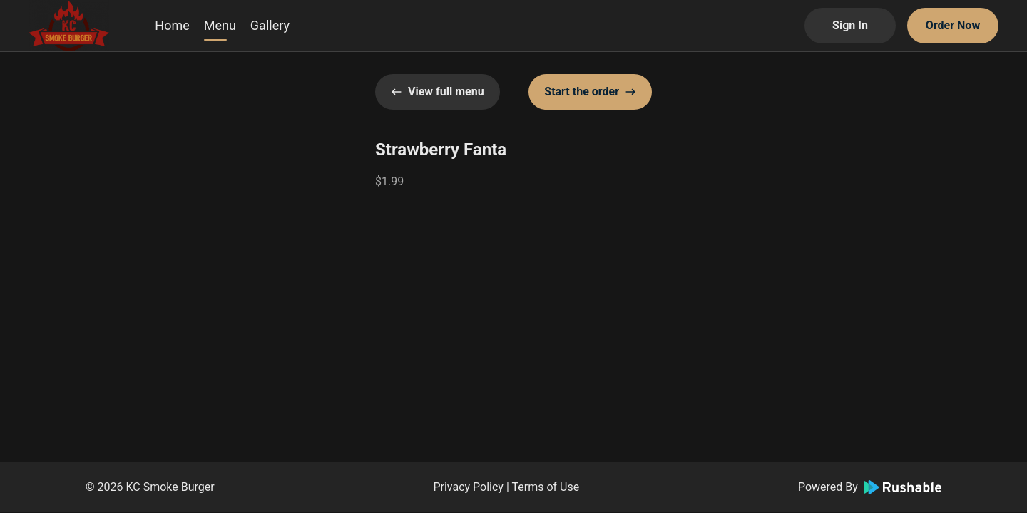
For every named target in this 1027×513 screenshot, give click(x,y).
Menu (220, 25)
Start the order (590, 91)
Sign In (850, 25)
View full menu (437, 91)
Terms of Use (545, 487)
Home (172, 25)
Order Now (953, 25)
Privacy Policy (468, 487)
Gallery (270, 25)
